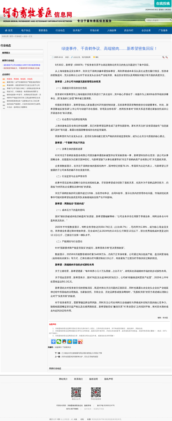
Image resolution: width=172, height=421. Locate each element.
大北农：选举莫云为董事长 (17, 107)
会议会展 (146, 30)
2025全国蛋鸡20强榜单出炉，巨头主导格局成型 (80, 357)
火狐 (75, 419)
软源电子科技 (99, 409)
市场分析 (94, 30)
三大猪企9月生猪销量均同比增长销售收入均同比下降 (82, 353)
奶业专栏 (128, 30)
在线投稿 (163, 3)
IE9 (58, 419)
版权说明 (93, 379)
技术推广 (77, 30)
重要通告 (43, 30)
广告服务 (163, 30)
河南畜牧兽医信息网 (34, 2)
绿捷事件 (58, 347)
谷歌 (82, 419)
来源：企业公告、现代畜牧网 (77, 57)
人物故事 (111, 30)
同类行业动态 (55, 368)
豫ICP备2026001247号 (106, 405)
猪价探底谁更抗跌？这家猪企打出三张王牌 (23, 101)
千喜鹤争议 (66, 347)
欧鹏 (89, 419)
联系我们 (78, 379)
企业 (25, 36)
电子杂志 (25, 30)
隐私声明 (108, 379)
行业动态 (60, 30)
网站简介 (63, 379)
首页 (9, 30)
